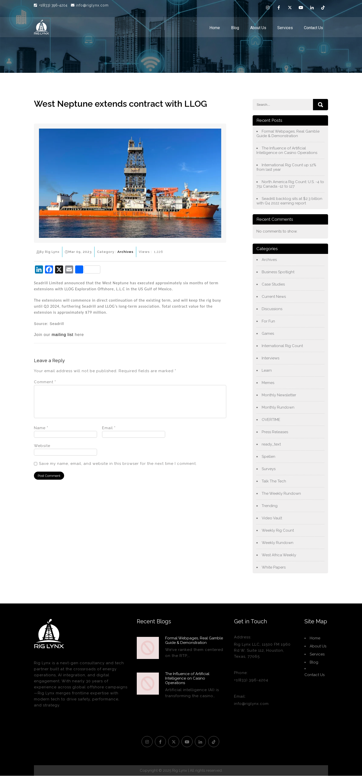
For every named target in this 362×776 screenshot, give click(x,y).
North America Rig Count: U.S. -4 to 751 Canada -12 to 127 (290, 184)
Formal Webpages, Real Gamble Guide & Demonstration (288, 133)
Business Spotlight (278, 272)
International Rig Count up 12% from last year (286, 167)
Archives (125, 252)
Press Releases (275, 432)
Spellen (268, 456)
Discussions (272, 309)
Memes (268, 382)
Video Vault (272, 518)
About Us (258, 27)
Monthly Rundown (278, 407)
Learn (267, 370)
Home (214, 27)
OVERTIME (271, 419)
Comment (45, 382)
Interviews (270, 358)
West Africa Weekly (279, 555)
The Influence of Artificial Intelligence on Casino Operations (286, 150)
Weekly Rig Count (278, 530)
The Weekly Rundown (281, 493)
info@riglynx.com (90, 5)
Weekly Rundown (277, 542)
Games (268, 333)
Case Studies (273, 284)
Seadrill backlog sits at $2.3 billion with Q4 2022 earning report (289, 200)
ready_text (271, 444)
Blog (235, 27)
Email (109, 434)
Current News (274, 296)
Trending (270, 506)
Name (41, 434)
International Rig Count (282, 346)
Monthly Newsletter (279, 395)
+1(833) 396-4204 (53, 5)
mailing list (62, 334)
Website (42, 452)
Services (285, 27)
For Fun (268, 321)
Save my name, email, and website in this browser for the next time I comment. (118, 469)
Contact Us (313, 27)
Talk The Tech (274, 481)
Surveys (269, 469)
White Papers (274, 567)
